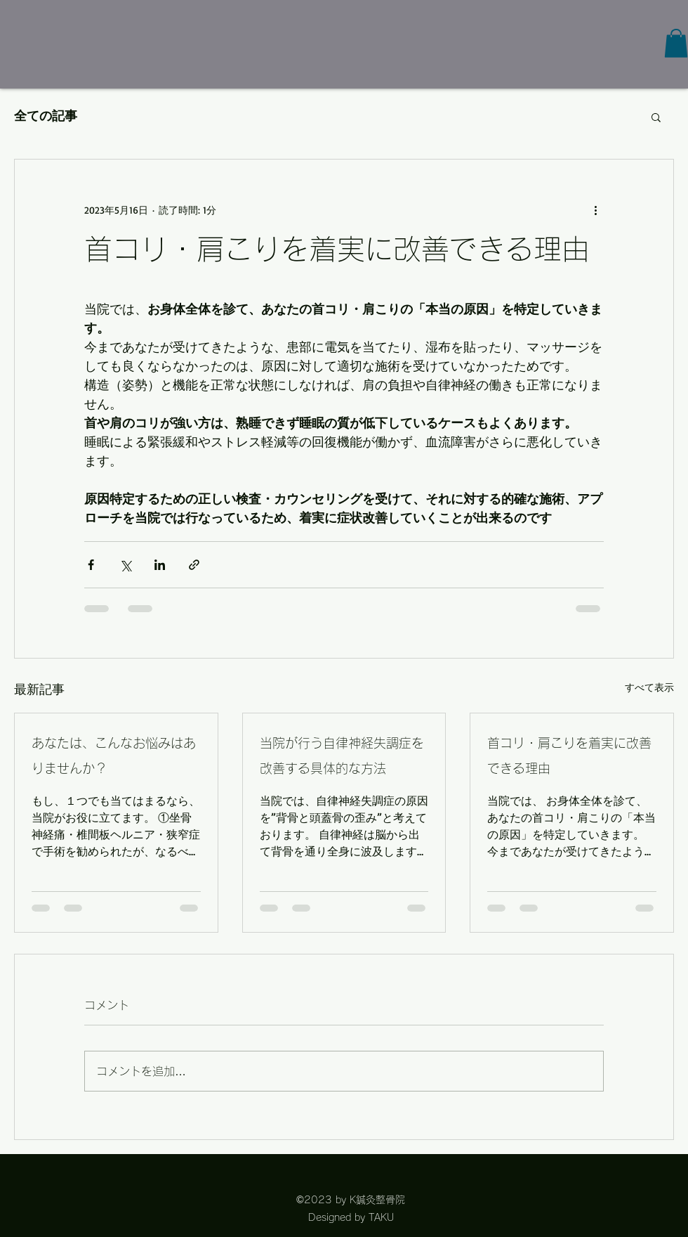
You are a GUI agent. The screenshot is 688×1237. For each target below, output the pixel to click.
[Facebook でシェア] (91, 564)
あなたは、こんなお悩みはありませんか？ (114, 756)
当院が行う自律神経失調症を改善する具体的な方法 (342, 756)
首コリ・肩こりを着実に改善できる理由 (569, 756)
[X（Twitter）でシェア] (125, 564)
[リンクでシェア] (194, 564)
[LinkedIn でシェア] (159, 564)
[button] (676, 43)
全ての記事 (45, 116)
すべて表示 (649, 687)
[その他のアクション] (595, 210)
